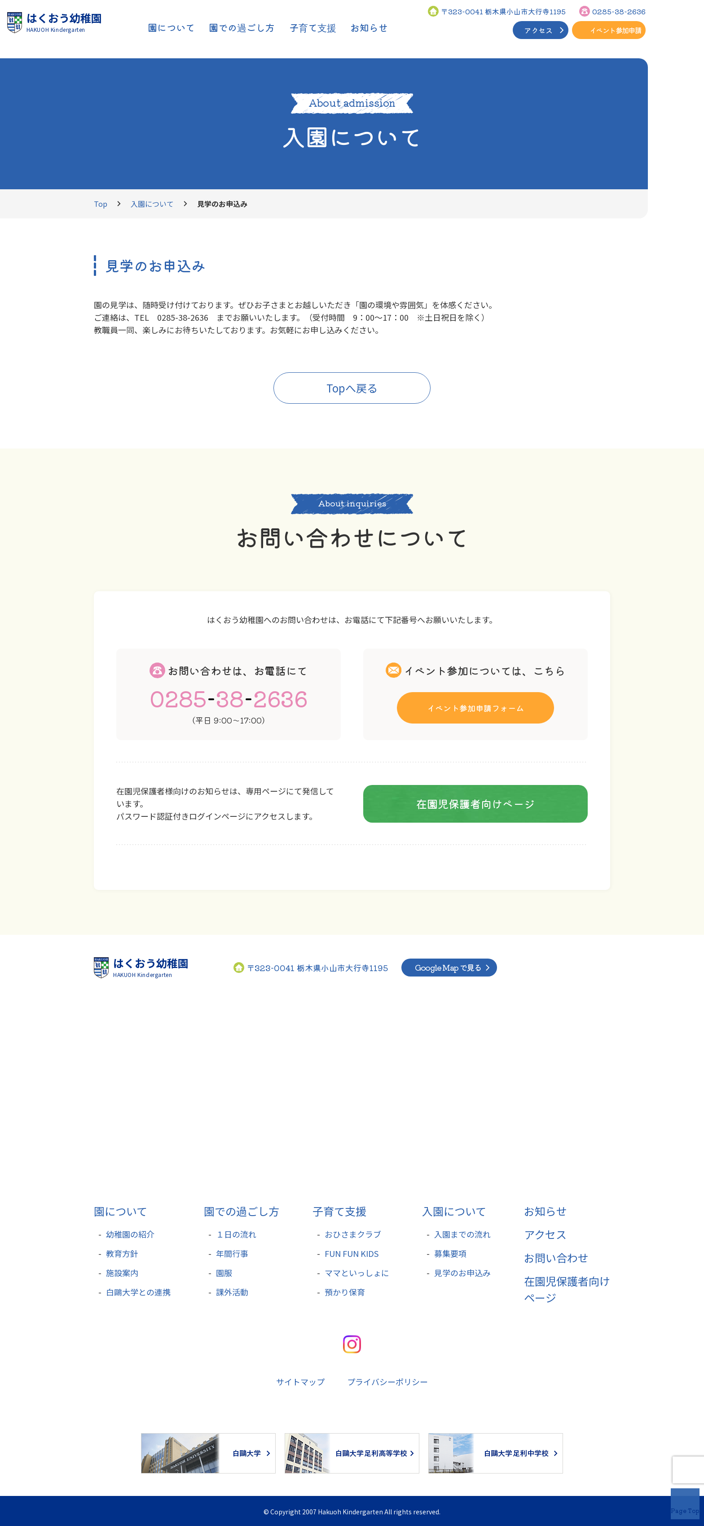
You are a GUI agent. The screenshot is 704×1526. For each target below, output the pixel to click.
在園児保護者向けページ (475, 803)
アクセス (538, 30)
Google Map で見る (448, 967)
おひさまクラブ (353, 1234)
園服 (224, 1272)
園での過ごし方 (241, 1211)
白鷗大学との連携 (138, 1292)
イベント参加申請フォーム (475, 707)
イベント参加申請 (615, 30)
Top (100, 203)
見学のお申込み (462, 1272)
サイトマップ (300, 1381)
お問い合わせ (556, 1257)
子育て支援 (339, 1211)
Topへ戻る (352, 388)
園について (120, 1211)
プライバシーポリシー (387, 1381)
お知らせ (545, 1211)
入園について (687, 111)
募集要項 (450, 1253)
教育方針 (122, 1253)
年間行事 (232, 1253)
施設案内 (122, 1272)
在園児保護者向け (687, 203)
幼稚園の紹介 (130, 1234)
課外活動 (232, 1292)
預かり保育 (345, 1292)
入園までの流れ (462, 1234)
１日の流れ (236, 1234)
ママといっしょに (357, 1272)
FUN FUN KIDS (351, 1253)
